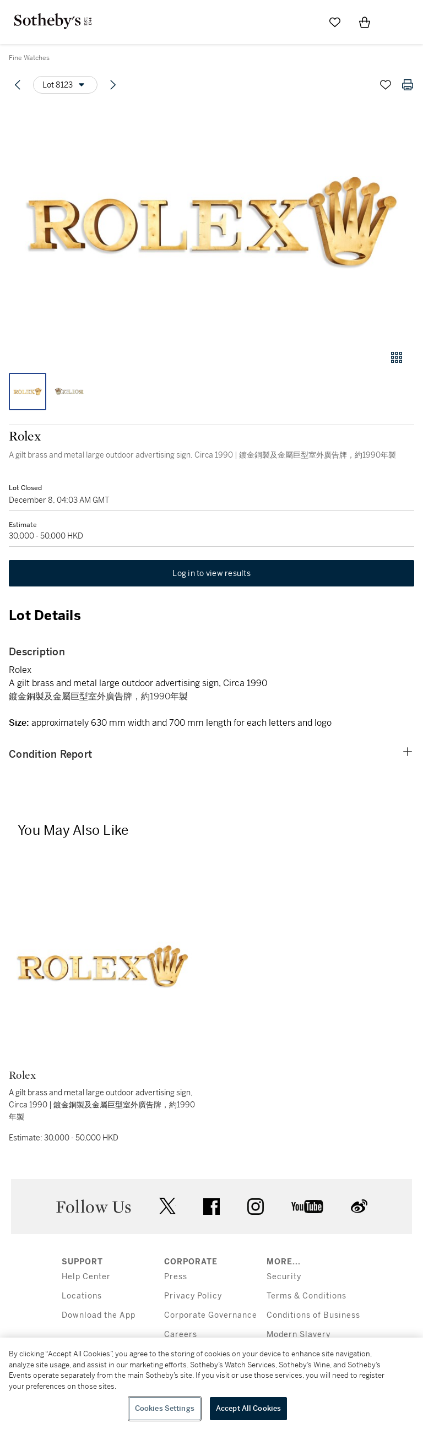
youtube (307, 1206)
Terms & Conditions (306, 1296)
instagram (255, 1206)
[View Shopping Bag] (364, 22)
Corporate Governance (210, 1315)
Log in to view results (211, 573)
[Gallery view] (396, 357)
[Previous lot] (18, 85)
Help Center (86, 1276)
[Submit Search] (305, 22)
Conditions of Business (313, 1315)
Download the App (98, 1315)
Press (175, 1276)
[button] (211, 222)
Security (284, 1276)
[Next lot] (113, 85)
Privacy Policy (193, 1296)
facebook (211, 1206)
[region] (211, 1383)
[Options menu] (65, 85)
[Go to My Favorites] (334, 22)
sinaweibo (359, 1206)
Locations (82, 1296)
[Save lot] (385, 85)
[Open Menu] (394, 23)
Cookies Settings (164, 1408)
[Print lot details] (407, 85)
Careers (180, 1334)
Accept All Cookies (248, 1408)
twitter (167, 1206)
